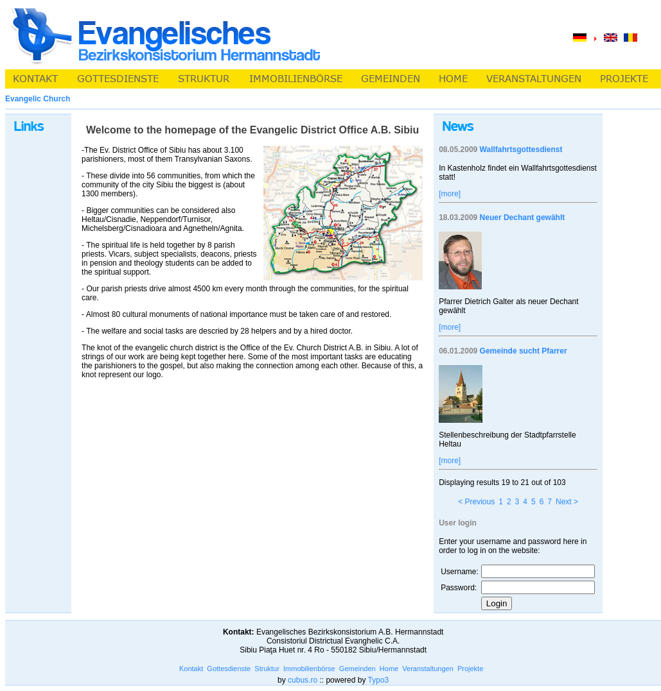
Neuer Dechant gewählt (522, 217)
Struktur (266, 668)
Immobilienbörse (309, 668)
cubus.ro (302, 680)
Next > (567, 501)
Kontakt (191, 668)
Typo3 (378, 680)
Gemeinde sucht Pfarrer (523, 350)
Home (389, 668)
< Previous (476, 501)
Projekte (470, 668)
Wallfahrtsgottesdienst (521, 149)
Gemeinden (357, 668)
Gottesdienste (229, 668)
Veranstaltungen (428, 668)
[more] (450, 193)
